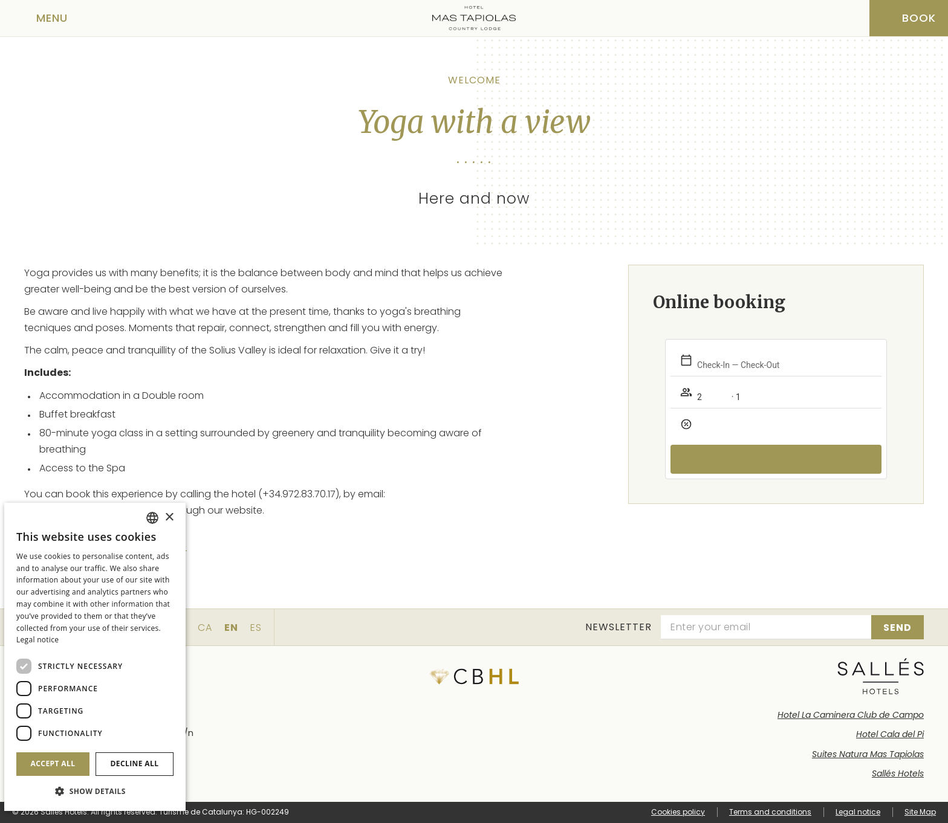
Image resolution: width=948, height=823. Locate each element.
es (256, 627)
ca (205, 627)
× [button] (169, 517)
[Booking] (908, 18)
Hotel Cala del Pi (890, 734)
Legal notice (858, 812)
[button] (95, 791)
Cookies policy (678, 812)
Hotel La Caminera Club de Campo (851, 715)
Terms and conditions (770, 812)
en (231, 627)
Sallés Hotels (898, 773)
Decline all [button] (135, 763)
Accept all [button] (53, 763)
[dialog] (95, 657)
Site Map (920, 812)
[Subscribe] (897, 627)
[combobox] (152, 518)
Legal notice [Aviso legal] (37, 639)
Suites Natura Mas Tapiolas (868, 754)
